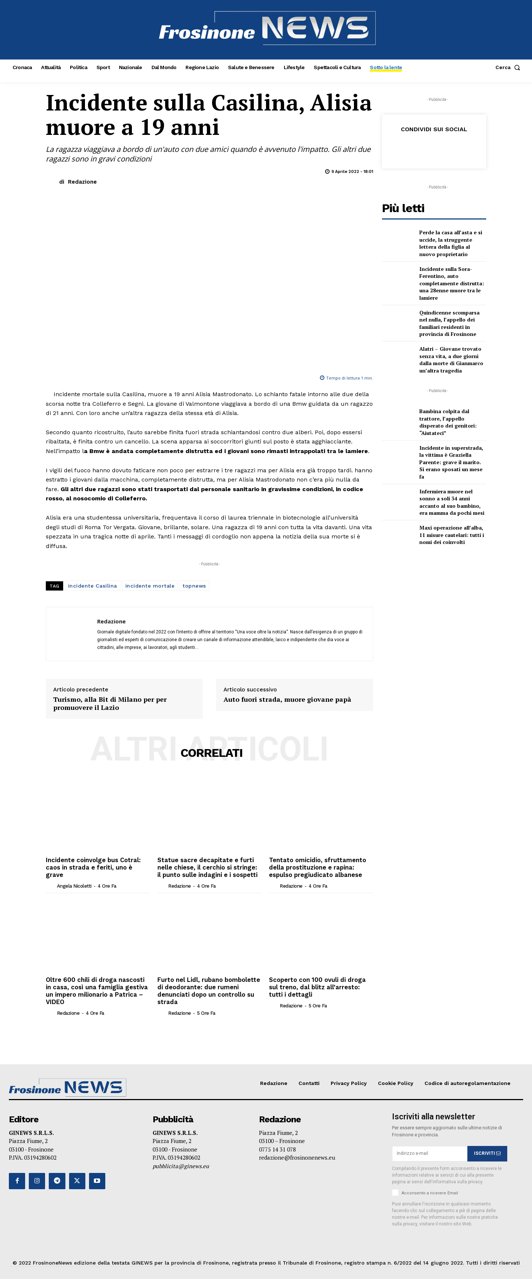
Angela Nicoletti (74, 877)
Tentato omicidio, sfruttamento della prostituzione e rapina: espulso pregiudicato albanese (315, 866)
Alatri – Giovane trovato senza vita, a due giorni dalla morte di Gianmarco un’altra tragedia (451, 359)
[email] (429, 1151)
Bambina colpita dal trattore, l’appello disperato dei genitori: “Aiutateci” (448, 422)
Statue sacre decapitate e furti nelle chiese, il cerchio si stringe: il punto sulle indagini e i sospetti (208, 866)
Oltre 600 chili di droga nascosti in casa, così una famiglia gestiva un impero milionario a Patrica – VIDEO (98, 985)
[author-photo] (50, 877)
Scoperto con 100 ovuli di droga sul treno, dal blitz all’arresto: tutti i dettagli (316, 985)
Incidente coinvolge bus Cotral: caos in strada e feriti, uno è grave (97, 863)
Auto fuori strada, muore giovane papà (287, 699)
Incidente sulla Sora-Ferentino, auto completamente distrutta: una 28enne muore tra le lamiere (451, 283)
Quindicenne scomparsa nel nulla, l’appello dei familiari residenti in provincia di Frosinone (449, 323)
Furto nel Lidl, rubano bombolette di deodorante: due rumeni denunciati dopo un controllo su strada (208, 989)
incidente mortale (150, 586)
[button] (509, 67)
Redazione (82, 181)
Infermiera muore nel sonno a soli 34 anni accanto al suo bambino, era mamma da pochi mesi (451, 502)
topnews (194, 586)
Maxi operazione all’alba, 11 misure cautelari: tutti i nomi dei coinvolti (451, 534)
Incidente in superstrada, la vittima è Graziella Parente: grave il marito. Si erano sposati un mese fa (451, 462)
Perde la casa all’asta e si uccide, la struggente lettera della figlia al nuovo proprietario (450, 243)
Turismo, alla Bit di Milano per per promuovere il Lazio (110, 703)
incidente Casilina (92, 586)
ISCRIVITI (487, 1150)
